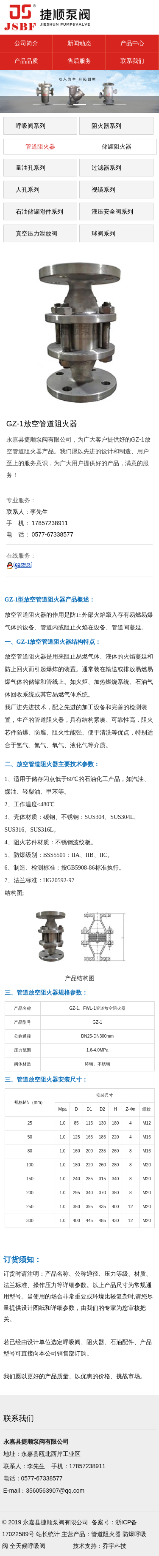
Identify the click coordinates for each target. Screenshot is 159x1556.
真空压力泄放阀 (36, 233)
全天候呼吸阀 (27, 1545)
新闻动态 (79, 43)
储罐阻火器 (116, 146)
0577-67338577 (42, 1478)
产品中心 (132, 43)
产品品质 (26, 60)
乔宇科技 (114, 1545)
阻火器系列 (106, 125)
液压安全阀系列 (112, 211)
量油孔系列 (30, 167)
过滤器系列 (106, 167)
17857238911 (87, 1466)
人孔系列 (27, 189)
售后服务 (79, 60)
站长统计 (48, 1534)
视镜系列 (103, 189)
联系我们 (132, 60)
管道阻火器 (40, 146)
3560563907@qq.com (55, 1490)
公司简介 (26, 43)
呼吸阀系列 (30, 125)
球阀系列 (103, 233)
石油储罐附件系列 (39, 211)
